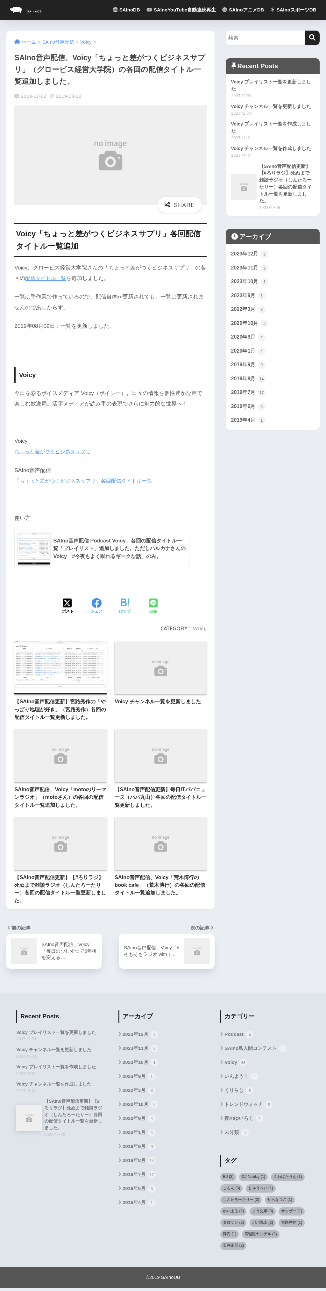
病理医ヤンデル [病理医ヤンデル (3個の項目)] (260, 1237)
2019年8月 (249, 386)
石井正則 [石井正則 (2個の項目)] (233, 1248)
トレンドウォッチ (249, 1107)
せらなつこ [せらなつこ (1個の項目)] (279, 1203)
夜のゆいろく (244, 1121)
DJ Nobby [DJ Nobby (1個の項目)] (253, 1180)
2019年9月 (249, 371)
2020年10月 (250, 329)
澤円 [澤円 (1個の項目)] (229, 1237)
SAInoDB (34, 9)
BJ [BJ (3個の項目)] (228, 1180)
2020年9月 (249, 343)
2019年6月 (249, 414)
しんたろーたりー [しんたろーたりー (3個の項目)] (241, 1203)
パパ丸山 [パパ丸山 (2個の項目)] (262, 1225)
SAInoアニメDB (243, 9)
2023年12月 (250, 258)
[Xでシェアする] (68, 606)
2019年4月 (249, 428)
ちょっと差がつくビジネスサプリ (55, 451)
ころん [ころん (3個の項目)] (231, 1191)
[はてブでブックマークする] (125, 606)
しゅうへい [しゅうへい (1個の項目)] (260, 1191)
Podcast (239, 1035)
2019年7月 (249, 400)
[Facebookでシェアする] (96, 606)
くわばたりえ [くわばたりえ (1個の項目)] (287, 1180)
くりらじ (239, 1092)
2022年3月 (249, 314)
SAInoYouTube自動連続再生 (181, 9)
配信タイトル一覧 (46, 278)
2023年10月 (250, 286)
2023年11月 (250, 272)
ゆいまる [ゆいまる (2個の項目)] (233, 1214)
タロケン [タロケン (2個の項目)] (233, 1225)
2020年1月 (249, 357)
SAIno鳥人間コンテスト (257, 1049)
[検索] (312, 38)
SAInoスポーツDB (293, 9)
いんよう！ (242, 1078)
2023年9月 (249, 300)
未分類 (237, 1135)
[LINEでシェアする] (153, 606)
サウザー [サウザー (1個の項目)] (291, 1214)
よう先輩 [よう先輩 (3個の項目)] (262, 1214)
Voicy (200, 628)
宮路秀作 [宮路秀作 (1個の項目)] (291, 1225)
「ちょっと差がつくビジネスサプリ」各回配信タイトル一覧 (87, 481)
